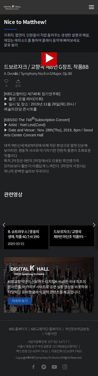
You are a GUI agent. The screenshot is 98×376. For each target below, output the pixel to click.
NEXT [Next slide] (94, 225)
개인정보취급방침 (77, 329)
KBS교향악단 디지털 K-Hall (30, 7)
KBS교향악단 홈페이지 (46, 329)
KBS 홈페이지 (18, 329)
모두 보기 (11, 45)
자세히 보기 (19, 301)
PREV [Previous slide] (4, 225)
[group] (26, 224)
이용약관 (51, 334)
